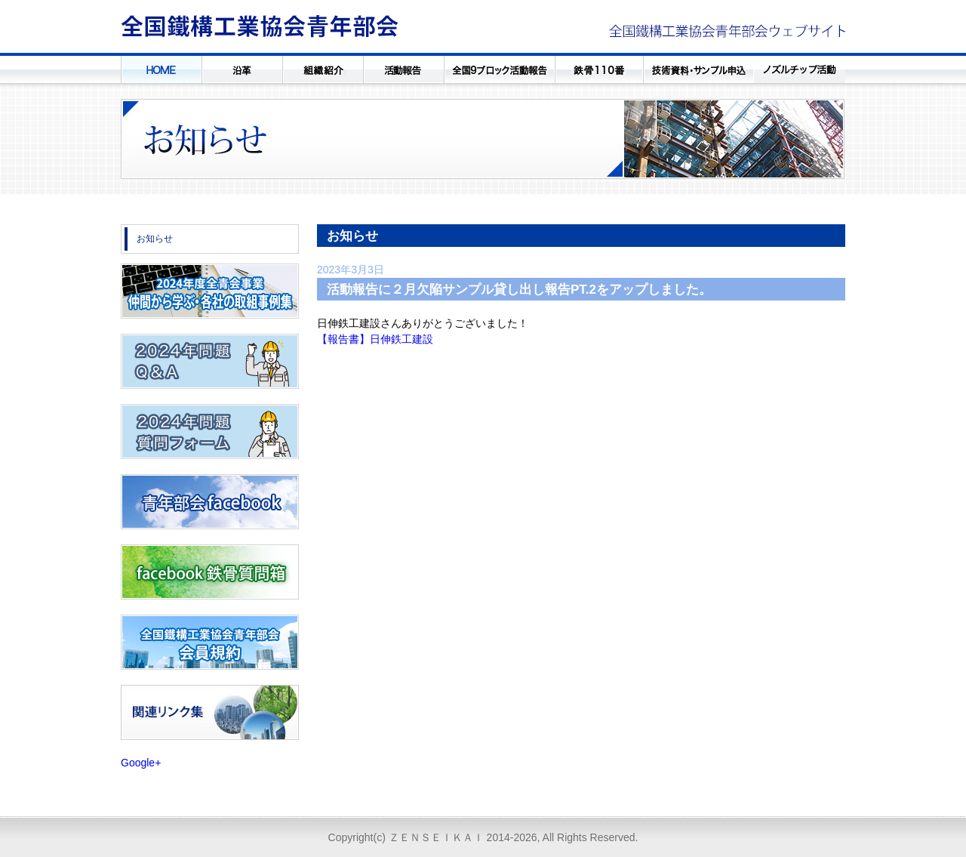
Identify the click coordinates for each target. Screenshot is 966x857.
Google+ (141, 763)
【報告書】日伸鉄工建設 (375, 339)
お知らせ (155, 238)
